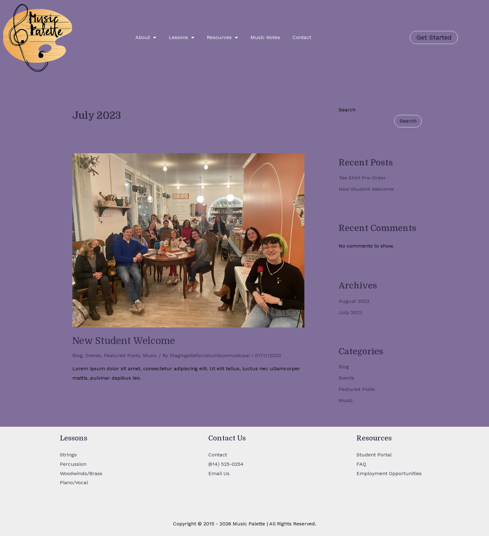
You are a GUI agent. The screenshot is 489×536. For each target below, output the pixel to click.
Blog (77, 355)
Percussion (73, 464)
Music (150, 355)
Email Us (219, 473)
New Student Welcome (123, 341)
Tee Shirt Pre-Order (362, 178)
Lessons (181, 37)
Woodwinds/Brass (81, 473)
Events (93, 355)
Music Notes (265, 37)
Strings (68, 455)
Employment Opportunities (389, 473)
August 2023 (354, 301)
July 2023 (350, 312)
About (145, 37)
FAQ (361, 464)
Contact (302, 37)
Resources (222, 37)
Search (347, 110)
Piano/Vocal (74, 482)
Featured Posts (122, 355)
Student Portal (374, 455)
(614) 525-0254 (226, 464)
